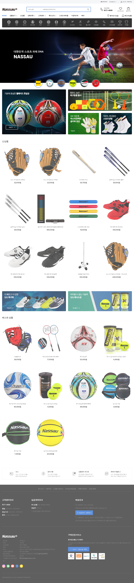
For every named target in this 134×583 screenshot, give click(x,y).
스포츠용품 (112, 23)
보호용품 (96, 23)
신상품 (22, 16)
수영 (80, 23)
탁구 (64, 23)
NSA (82, 16)
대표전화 (106, 8)
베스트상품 (127, 15)
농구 (48, 23)
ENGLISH (104, 2)
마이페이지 (112, 2)
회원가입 (129, 2)
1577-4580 (108, 10)
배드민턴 (33, 23)
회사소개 (52, 16)
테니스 (25, 23)
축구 (9, 23)
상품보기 (13, 16)
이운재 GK (74, 16)
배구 (40, 23)
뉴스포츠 (72, 23)
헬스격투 (88, 23)
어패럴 (126, 23)
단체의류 (31, 16)
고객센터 (41, 16)
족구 (17, 23)
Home (4, 16)
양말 (104, 23)
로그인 (123, 2)
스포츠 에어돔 (63, 16)
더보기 (11, 127)
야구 (56, 23)
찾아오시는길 (113, 15)
